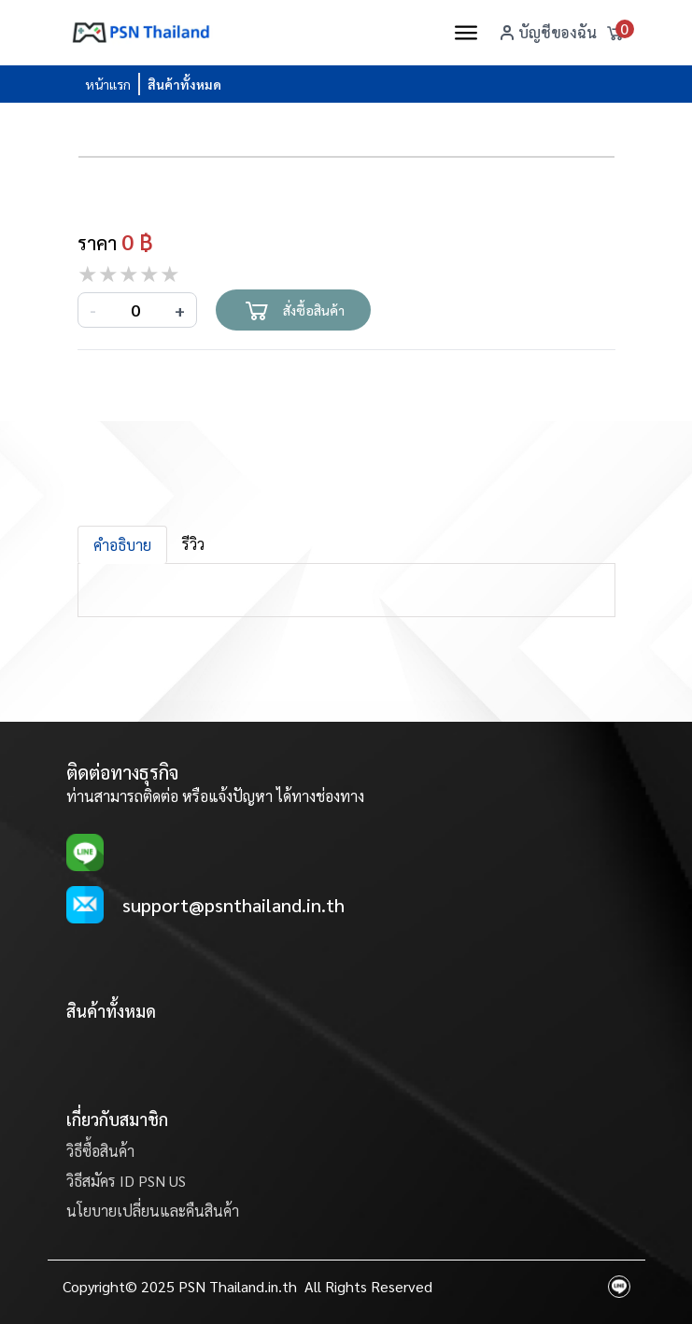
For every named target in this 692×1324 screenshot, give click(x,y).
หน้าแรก (108, 84)
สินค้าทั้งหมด (184, 84)
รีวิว (193, 544)
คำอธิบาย (122, 545)
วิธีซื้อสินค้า (100, 1151)
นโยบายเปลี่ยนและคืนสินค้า (152, 1210)
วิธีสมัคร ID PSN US (126, 1180)
